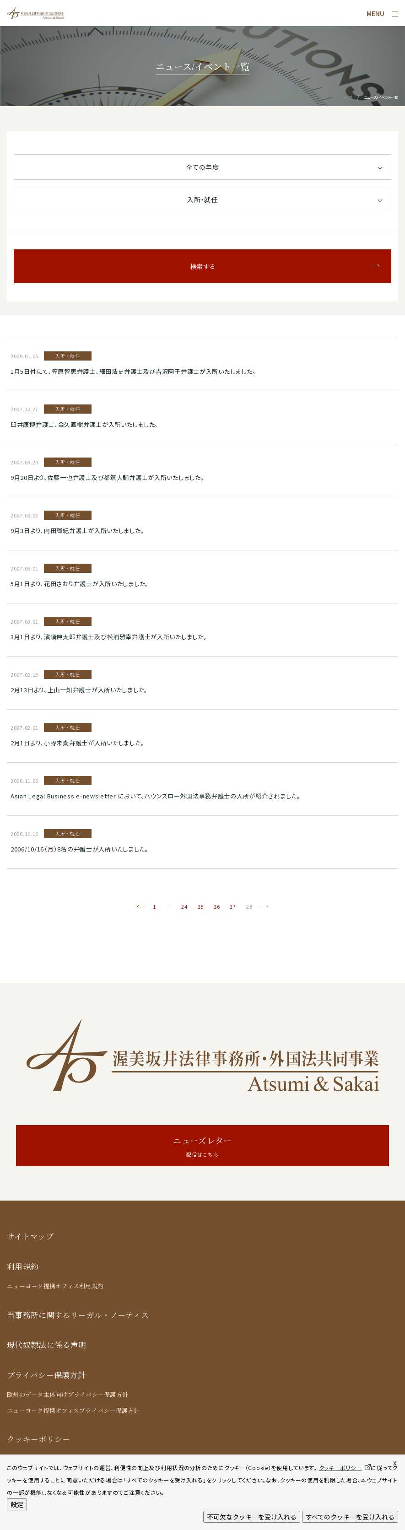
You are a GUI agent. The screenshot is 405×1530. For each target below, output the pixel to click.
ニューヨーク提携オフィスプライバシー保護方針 (73, 1410)
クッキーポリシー (38, 1438)
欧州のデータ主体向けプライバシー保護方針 (67, 1394)
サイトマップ (30, 1236)
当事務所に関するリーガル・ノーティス (78, 1314)
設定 (17, 1504)
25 (201, 906)
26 (217, 906)
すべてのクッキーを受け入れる (350, 1516)
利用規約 (22, 1266)
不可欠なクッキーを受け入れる (252, 1516)
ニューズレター (202, 1146)
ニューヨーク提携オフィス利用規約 (55, 1286)
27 (233, 906)
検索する (203, 266)
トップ (347, 97)
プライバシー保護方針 (46, 1374)
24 (184, 906)
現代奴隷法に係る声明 (46, 1344)
